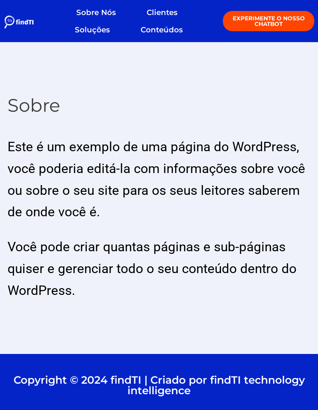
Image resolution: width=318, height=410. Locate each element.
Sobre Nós (96, 12)
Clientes (164, 12)
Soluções (92, 29)
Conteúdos (162, 29)
